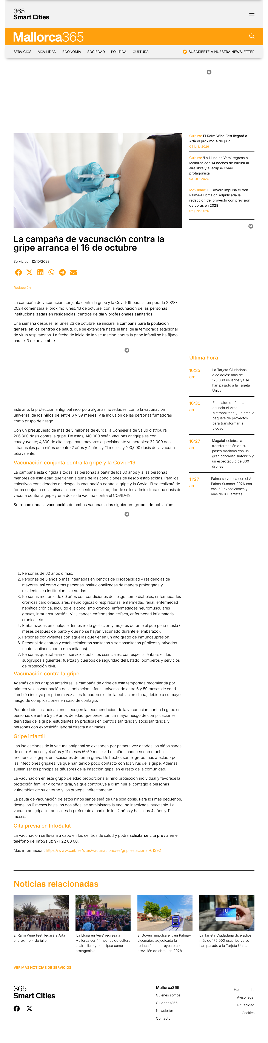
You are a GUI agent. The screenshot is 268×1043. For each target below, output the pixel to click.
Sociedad (106, 52)
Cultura (157, 52)
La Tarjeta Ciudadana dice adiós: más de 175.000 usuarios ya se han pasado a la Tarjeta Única (226, 940)
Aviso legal (245, 997)
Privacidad (245, 1005)
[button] (18, 272)
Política (132, 52)
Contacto (163, 1018)
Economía (78, 52)
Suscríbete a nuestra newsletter (221, 52)
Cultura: (195, 136)
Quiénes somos (168, 995)
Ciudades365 (166, 1003)
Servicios (22, 52)
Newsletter (164, 1010)
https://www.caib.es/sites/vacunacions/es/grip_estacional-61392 (103, 850)
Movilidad (50, 52)
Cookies (248, 1013)
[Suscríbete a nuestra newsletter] (185, 52)
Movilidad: (197, 190)
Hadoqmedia (244, 989)
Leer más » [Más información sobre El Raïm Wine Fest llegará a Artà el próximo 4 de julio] (20, 945)
